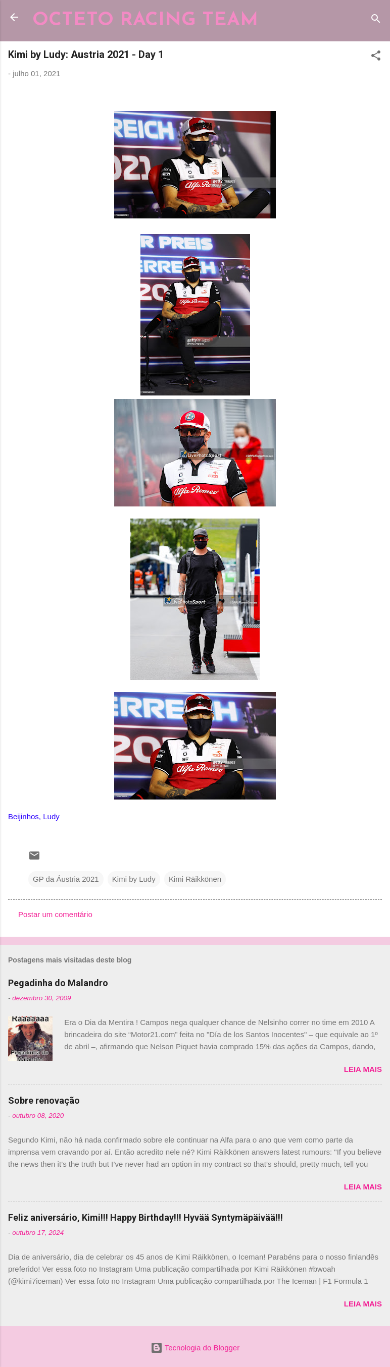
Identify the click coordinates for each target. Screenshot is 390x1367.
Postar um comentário (55, 914)
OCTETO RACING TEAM (145, 20)
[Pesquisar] (376, 20)
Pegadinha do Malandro (58, 983)
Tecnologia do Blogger (195, 1347)
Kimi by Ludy (134, 879)
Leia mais (363, 1069)
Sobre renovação (44, 1100)
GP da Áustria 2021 (66, 879)
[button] (376, 57)
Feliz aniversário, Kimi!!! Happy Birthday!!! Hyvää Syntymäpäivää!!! (145, 1217)
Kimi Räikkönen (195, 879)
